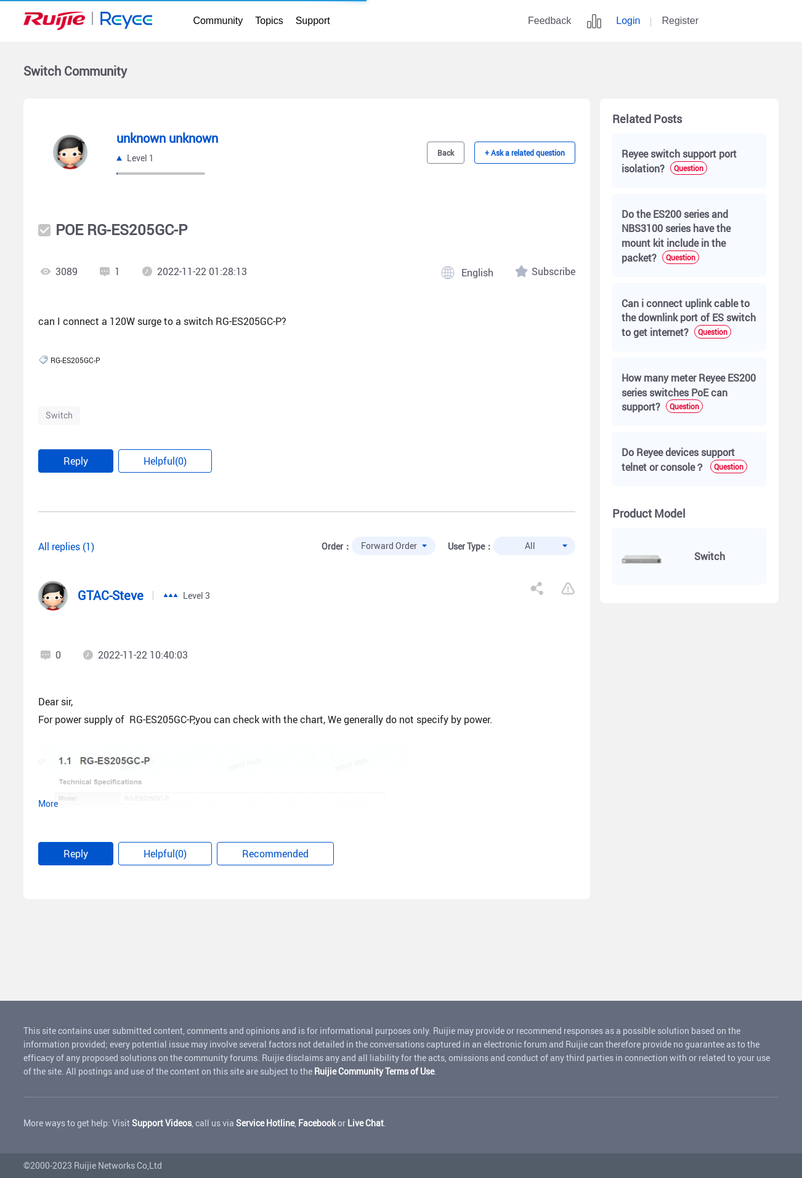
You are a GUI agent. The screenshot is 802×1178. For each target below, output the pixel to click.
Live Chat (365, 1123)
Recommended (275, 853)
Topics (269, 20)
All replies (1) (66, 546)
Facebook (317, 1123)
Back (445, 153)
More (48, 804)
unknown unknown (167, 138)
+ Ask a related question (525, 153)
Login (628, 20)
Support (313, 20)
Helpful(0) (165, 461)
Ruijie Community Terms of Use (374, 1071)
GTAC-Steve (111, 595)
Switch (59, 415)
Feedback (549, 20)
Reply (75, 461)
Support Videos (162, 1123)
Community (218, 20)
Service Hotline (265, 1123)
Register (680, 20)
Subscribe (553, 271)
